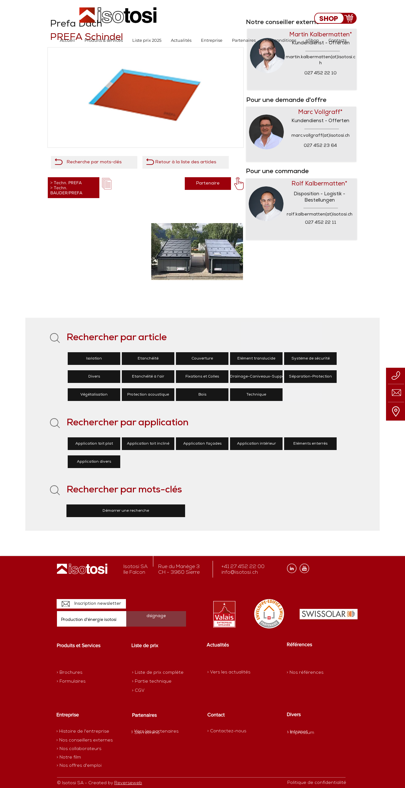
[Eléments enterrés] (310, 443)
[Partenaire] (208, 183)
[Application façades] (202, 443)
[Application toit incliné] (148, 443)
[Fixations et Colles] (202, 376)
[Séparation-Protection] (310, 376)
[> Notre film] (69, 757)
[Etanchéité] (148, 358)
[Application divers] (94, 461)
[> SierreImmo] (153, 733)
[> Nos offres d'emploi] (79, 766)
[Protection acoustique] (148, 394)
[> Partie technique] (154, 682)
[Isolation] (94, 358)
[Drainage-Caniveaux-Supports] (260, 376)
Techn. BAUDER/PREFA (66, 190)
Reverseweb (128, 783)
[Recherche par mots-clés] (94, 162)
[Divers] (94, 376)
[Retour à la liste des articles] (185, 162)
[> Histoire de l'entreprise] (82, 732)
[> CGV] (154, 691)
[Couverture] (202, 358)
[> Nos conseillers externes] (84, 740)
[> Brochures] (81, 673)
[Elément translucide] (256, 358)
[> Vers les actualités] (228, 672)
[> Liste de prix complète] (158, 673)
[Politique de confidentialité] (316, 783)
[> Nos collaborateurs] (79, 749)
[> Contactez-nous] (226, 731)
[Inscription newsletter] (91, 604)
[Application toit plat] (94, 443)
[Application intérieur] (256, 443)
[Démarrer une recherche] (125, 510)
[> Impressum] (300, 732)
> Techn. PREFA (66, 182)
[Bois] (202, 394)
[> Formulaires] (84, 682)
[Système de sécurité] (310, 358)
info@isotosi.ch (239, 572)
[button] (104, 40)
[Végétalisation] (94, 394)
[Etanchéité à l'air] (148, 376)
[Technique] (256, 394)
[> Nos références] (305, 672)
